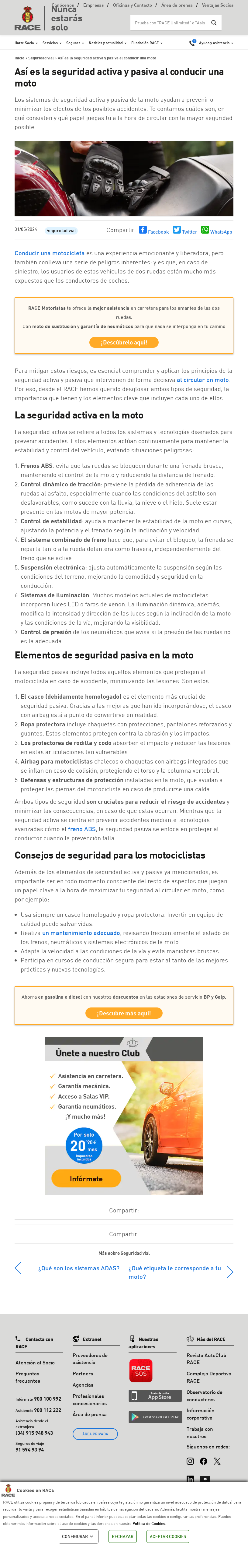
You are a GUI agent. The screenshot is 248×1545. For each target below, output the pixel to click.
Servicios (50, 43)
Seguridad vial (61, 231)
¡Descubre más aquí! (124, 1015)
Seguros (73, 43)
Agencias (83, 1387)
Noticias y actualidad (106, 43)
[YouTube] (205, 1479)
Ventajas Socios (217, 5)
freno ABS (82, 830)
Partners (83, 1376)
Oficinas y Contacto (132, 5)
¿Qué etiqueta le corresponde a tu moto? (175, 1275)
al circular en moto (203, 381)
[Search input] (170, 22)
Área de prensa (177, 5)
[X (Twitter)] (217, 1461)
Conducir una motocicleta (50, 252)
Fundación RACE (145, 43)
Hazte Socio (24, 43)
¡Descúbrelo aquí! (124, 343)
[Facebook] (203, 1461)
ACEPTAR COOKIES (168, 1536)
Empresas (93, 5)
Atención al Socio (35, 1365)
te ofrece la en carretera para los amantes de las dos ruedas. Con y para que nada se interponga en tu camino (124, 317)
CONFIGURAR (78, 1536)
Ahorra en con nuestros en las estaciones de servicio (124, 998)
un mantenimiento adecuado (81, 934)
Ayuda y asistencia (214, 43)
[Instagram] (190, 1461)
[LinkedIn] (190, 1479)
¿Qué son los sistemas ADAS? (78, 1270)
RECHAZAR (122, 1536)
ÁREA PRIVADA (95, 1437)
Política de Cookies (149, 1523)
